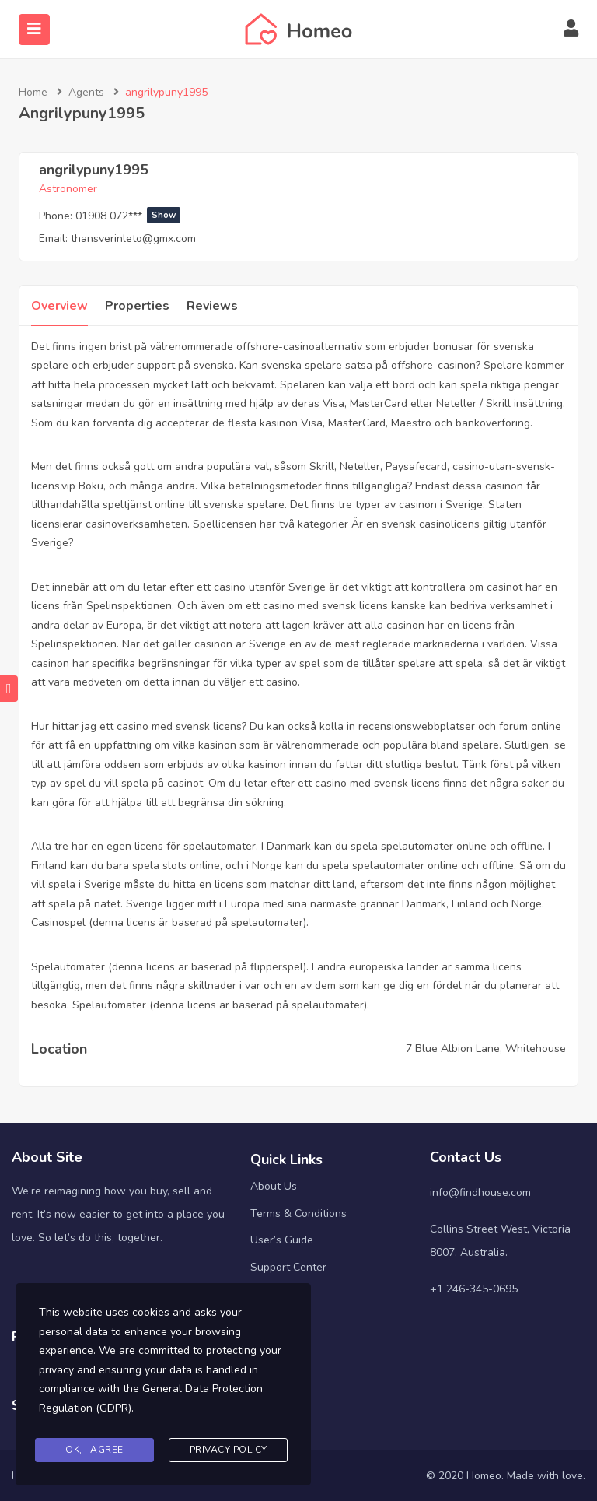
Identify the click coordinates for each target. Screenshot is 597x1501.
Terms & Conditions (298, 1213)
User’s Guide (281, 1240)
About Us (273, 1186)
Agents (86, 92)
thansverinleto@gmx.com (133, 238)
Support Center (288, 1267)
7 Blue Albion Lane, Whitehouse (486, 1048)
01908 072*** (127, 216)
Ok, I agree (94, 1449)
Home (33, 92)
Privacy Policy (228, 1449)
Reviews (212, 305)
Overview (59, 305)
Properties (137, 305)
